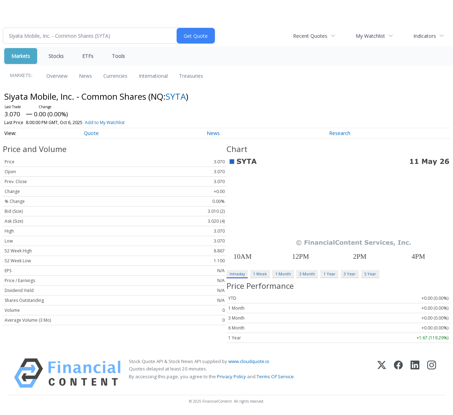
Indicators (424, 36)
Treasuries (191, 75)
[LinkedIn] (415, 373)
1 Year (329, 273)
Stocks (56, 56)
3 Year (350, 273)
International (153, 75)
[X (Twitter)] (381, 373)
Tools (118, 56)
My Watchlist (370, 36)
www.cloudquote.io (248, 361)
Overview (57, 75)
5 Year (370, 273)
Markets (20, 56)
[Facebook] (398, 373)
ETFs (87, 56)
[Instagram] (431, 373)
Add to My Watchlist (105, 122)
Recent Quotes (310, 36)
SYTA (176, 96)
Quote (91, 133)
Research (339, 133)
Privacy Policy (231, 376)
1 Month (283, 273)
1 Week (260, 273)
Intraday (237, 273)
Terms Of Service (275, 376)
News (85, 75)
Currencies (115, 75)
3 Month (307, 273)
